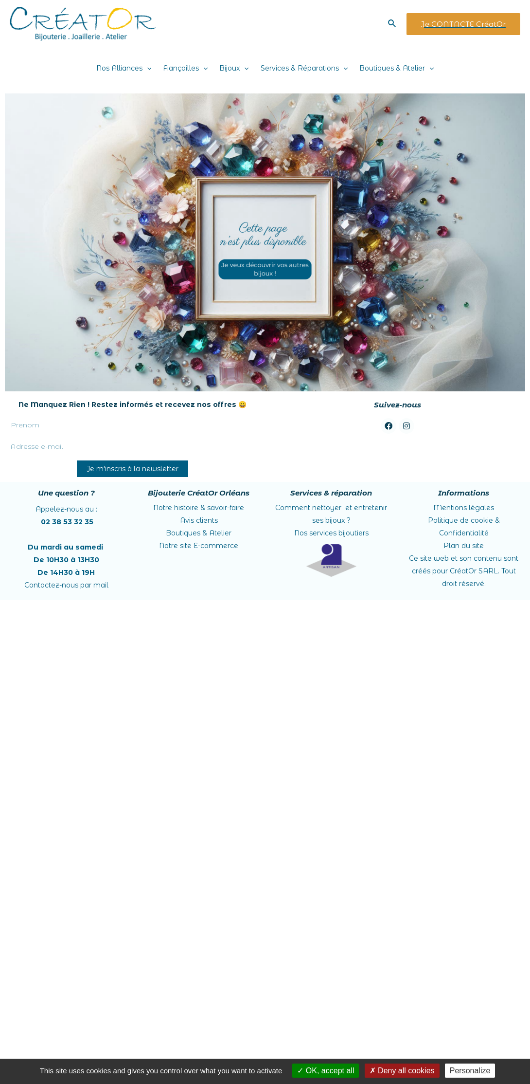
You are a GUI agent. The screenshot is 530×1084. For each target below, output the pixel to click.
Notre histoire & (198, 507)
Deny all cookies (402, 1070)
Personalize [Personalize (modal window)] (470, 1070)
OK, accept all (325, 1070)
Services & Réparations (304, 68)
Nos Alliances (123, 68)
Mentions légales (463, 507)
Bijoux (233, 68)
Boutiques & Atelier (396, 68)
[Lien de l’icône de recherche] (392, 24)
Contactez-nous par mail (66, 585)
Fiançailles (185, 68)
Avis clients (199, 520)
